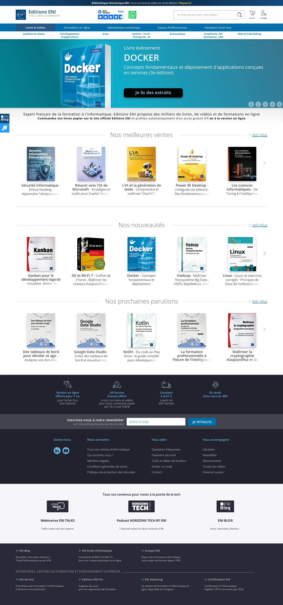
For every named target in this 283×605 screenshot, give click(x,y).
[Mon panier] (252, 14)
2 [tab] (258, 104)
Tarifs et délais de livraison (169, 461)
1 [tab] (251, 104)
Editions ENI (38, 15)
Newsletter (210, 455)
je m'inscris (202, 421)
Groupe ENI (152, 550)
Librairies (209, 449)
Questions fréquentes (166, 449)
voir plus (259, 134)
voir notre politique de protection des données (99, 424)
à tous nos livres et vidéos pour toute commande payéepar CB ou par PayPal (117, 399)
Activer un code (162, 466)
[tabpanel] (141, 73)
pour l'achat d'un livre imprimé (67, 398)
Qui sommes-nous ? (100, 455)
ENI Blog (24, 550)
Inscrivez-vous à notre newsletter (95, 422)
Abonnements (212, 461)
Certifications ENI (219, 579)
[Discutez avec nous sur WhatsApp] (132, 15)
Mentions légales (98, 461)
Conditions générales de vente (107, 466)
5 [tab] (279, 104)
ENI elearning (154, 579)
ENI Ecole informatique (97, 550)
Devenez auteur (213, 472)
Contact (157, 472)
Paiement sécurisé (164, 455)
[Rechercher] (239, 14)
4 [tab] (272, 104)
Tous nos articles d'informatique (108, 449)
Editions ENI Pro (92, 579)
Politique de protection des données (111, 472)
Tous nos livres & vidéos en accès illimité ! (141, 3)
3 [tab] (265, 104)
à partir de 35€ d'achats (166, 398)
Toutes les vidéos (214, 466)
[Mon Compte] (263, 14)
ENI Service (26, 579)
